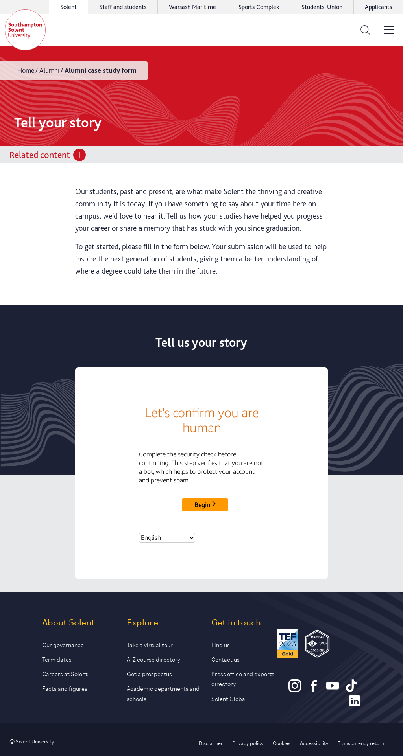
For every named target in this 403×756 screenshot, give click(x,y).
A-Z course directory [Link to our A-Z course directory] (153, 658)
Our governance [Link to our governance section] (63, 644)
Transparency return (361, 743)
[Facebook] (313, 689)
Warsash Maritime (192, 7)
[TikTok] (351, 689)
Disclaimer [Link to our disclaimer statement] (211, 743)
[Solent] (25, 29)
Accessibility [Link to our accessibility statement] (314, 743)
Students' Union (321, 7)
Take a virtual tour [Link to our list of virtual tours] (150, 644)
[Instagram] (294, 689)
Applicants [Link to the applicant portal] (378, 7)
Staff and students (122, 7)
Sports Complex (258, 7)
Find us (220, 644)
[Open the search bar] (365, 30)
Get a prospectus (149, 673)
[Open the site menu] (389, 30)
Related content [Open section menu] (47, 155)
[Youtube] (332, 689)
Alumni (49, 70)
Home (25, 70)
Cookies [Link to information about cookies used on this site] (281, 743)
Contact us (225, 658)
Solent (68, 7)
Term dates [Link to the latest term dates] (57, 658)
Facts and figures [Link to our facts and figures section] (64, 687)
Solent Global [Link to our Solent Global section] (229, 698)
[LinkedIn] (354, 704)
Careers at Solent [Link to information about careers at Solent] (65, 673)
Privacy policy (247, 743)
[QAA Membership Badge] (317, 644)
